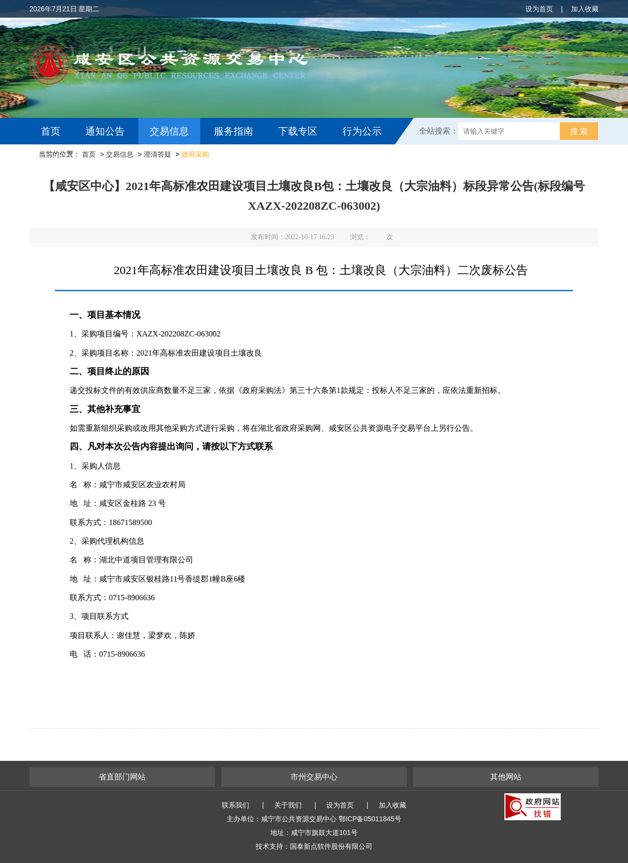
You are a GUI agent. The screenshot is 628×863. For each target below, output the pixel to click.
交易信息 (169, 131)
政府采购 (195, 154)
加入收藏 (585, 9)
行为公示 (362, 131)
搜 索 (579, 131)
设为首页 (539, 9)
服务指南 (233, 131)
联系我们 (235, 805)
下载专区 (297, 131)
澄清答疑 (157, 154)
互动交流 (62, 157)
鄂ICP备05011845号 (370, 819)
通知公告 (105, 131)
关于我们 (288, 805)
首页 (50, 131)
